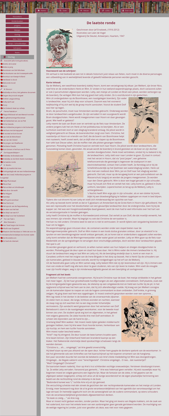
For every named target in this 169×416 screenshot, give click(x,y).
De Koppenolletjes (10, 153)
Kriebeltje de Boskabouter (13, 156)
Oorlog (17, 34)
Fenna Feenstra (8, 111)
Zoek (63, 10)
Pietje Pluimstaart (9, 181)
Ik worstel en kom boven (12, 134)
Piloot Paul (7, 184)
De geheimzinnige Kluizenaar (14, 118)
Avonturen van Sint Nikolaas (14, 70)
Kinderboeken (17, 21)
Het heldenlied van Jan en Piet (14, 121)
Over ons (127, 10)
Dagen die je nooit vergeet (13, 96)
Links (105, 10)
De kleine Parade (9, 146)
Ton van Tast (7, 219)
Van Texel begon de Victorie (14, 225)
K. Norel (5, 165)
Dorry (5, 105)
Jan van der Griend (10, 140)
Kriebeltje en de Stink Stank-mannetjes (18, 159)
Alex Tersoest (8, 222)
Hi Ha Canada (8, 124)
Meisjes (17, 30)
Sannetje (6, 197)
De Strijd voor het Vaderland (14, 216)
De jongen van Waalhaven (13, 143)
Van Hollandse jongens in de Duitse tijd (18, 127)
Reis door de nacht (10, 190)
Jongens (17, 25)
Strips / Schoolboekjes (17, 43)
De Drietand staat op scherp (14, 108)
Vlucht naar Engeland (11, 228)
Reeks (17, 52)
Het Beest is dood (10, 80)
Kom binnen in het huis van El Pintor (16, 149)
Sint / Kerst (17, 39)
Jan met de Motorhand (12, 137)
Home (42, 10)
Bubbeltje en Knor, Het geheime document (19, 92)
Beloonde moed (9, 83)
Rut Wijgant (7, 194)
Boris (5, 86)
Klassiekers (17, 16)
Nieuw (84, 10)
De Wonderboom (9, 238)
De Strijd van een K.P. (11, 213)
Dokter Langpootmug (11, 99)
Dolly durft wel (8, 102)
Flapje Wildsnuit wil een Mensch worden (18, 115)
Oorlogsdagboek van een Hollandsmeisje (19, 171)
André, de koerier (9, 64)
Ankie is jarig (8, 67)
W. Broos (6, 89)
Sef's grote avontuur (11, 200)
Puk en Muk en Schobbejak (13, 187)
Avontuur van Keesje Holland (14, 77)
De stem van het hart (11, 209)
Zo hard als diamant (10, 241)
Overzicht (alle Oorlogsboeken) (16, 61)
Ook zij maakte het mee (12, 168)
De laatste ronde (9, 162)
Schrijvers (17, 48)
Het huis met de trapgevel (13, 130)
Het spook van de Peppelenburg (15, 206)
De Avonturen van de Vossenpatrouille (18, 73)
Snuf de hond (8, 203)
